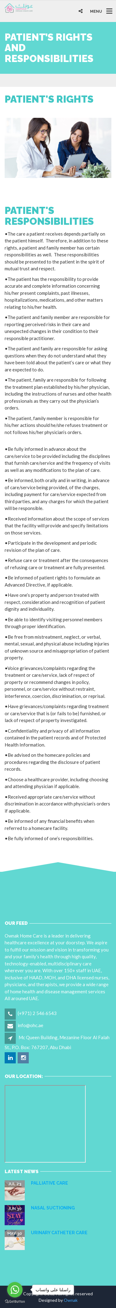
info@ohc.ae (30, 1025)
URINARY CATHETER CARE (59, 1232)
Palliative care (49, 1183)
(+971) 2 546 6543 (37, 1013)
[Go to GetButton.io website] (15, 1302)
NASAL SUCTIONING (53, 1207)
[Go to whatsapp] (15, 1289)
